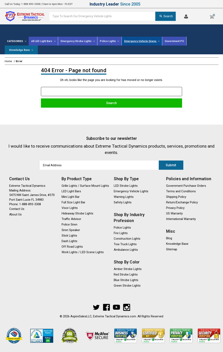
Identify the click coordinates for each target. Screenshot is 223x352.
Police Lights (122, 227)
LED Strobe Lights (126, 186)
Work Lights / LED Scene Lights (83, 252)
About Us (15, 214)
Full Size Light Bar (73, 202)
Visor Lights (70, 208)
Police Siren (69, 224)
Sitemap (171, 249)
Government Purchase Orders (186, 186)
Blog (169, 238)
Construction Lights (127, 238)
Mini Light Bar (71, 197)
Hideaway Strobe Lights (77, 213)
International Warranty (181, 219)
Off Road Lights (72, 246)
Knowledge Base (21, 49)
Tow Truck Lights (125, 244)
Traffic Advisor (71, 219)
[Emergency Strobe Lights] (77, 41)
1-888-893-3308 (30, 4)
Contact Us (16, 209)
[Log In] (186, 16)
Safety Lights (123, 202)
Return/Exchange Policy (182, 202)
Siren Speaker (71, 230)
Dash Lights (69, 241)
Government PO (174, 41)
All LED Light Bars (43, 41)
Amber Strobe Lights (128, 269)
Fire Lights (121, 233)
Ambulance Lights (126, 250)
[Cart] (211, 16)
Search (165, 16)
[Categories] (17, 41)
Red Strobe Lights (126, 274)
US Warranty (174, 213)
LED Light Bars (71, 191)
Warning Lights (124, 197)
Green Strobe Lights (127, 285)
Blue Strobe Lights (126, 280)
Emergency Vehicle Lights (131, 191)
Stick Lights (69, 235)
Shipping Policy (176, 197)
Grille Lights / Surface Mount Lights (85, 186)
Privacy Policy (175, 208)
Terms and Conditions (181, 191)
